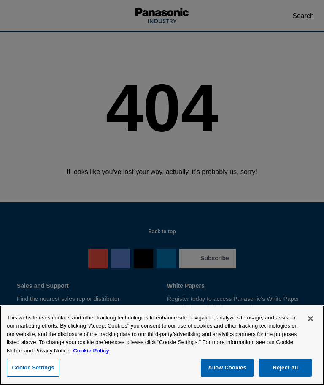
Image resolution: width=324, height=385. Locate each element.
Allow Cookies (227, 367)
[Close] (310, 318)
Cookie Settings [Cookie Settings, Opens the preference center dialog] (33, 367)
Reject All (285, 367)
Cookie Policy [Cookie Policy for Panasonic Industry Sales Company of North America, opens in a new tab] (91, 350)
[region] (162, 345)
